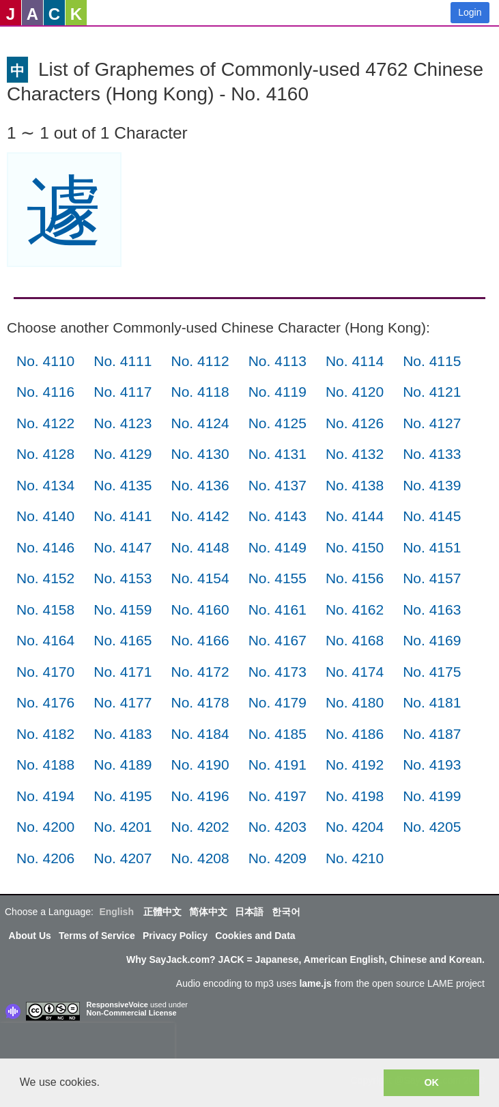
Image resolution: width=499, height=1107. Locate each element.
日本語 (249, 911)
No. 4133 (432, 454)
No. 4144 (355, 516)
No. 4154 (200, 578)
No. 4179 (277, 702)
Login (469, 12)
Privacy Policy (175, 935)
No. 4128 (45, 454)
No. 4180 (355, 702)
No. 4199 (432, 796)
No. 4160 (200, 609)
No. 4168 (355, 640)
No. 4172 (200, 671)
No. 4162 (355, 609)
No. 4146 (45, 547)
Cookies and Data (255, 935)
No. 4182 (45, 734)
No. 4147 (123, 547)
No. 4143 (277, 516)
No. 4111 (123, 361)
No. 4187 (432, 734)
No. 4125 (277, 423)
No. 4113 (277, 361)
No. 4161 (277, 609)
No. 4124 (200, 423)
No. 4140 (45, 516)
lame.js (315, 983)
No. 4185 (277, 734)
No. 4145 (432, 516)
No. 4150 (355, 547)
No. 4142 (200, 516)
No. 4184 (200, 734)
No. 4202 (200, 827)
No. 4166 (200, 640)
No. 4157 (432, 578)
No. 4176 (45, 702)
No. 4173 (277, 671)
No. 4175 (432, 671)
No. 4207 (123, 858)
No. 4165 (123, 640)
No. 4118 (200, 392)
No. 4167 (277, 640)
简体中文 (208, 911)
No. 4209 (277, 858)
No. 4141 (123, 516)
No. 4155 (277, 578)
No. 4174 (355, 671)
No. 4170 (45, 671)
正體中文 (162, 911)
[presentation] (87, 1043)
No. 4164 (45, 640)
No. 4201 (123, 827)
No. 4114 (355, 361)
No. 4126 (355, 423)
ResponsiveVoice (117, 1004)
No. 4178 (200, 702)
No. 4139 (432, 485)
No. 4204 (355, 827)
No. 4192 (355, 764)
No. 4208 (200, 858)
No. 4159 (123, 609)
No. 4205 (432, 827)
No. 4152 (45, 578)
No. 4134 (45, 485)
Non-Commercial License (132, 1013)
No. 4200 (45, 827)
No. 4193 (432, 764)
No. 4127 (432, 423)
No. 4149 (277, 547)
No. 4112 (200, 361)
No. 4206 (45, 858)
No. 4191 (277, 764)
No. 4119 (277, 392)
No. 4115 (432, 361)
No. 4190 (200, 764)
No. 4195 (123, 796)
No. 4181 (432, 702)
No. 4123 (123, 423)
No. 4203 (277, 827)
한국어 (286, 911)
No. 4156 (355, 578)
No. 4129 (123, 454)
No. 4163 (432, 609)
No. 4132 (355, 454)
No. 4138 (355, 485)
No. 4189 (123, 764)
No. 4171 (123, 671)
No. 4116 (45, 392)
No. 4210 (355, 858)
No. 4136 (200, 485)
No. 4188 (45, 764)
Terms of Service (97, 935)
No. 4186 (355, 734)
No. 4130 (200, 454)
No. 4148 (200, 547)
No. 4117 (123, 392)
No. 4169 (432, 640)
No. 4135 (123, 485)
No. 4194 (45, 796)
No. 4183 (123, 734)
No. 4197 (277, 796)
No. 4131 (277, 454)
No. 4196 (200, 796)
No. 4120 (355, 392)
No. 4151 (432, 547)
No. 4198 (355, 796)
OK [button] (431, 1082)
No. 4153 (123, 578)
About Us (30, 935)
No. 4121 (432, 392)
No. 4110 (45, 361)
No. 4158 (45, 609)
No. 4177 (123, 702)
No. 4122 (45, 423)
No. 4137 (277, 485)
